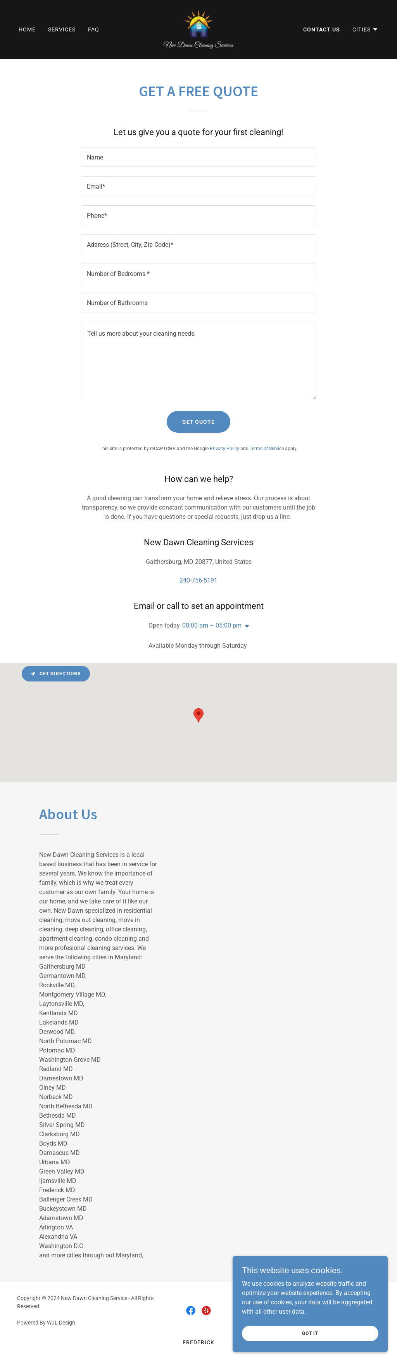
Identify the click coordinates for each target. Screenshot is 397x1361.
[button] (365, 29)
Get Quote (198, 422)
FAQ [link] (93, 29)
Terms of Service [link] (267, 448)
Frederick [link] (198, 1342)
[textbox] (198, 157)
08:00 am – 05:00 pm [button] (212, 625)
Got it (310, 1333)
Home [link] (27, 29)
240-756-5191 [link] (198, 580)
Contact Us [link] (321, 29)
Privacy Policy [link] (224, 448)
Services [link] (62, 29)
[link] (198, 29)
